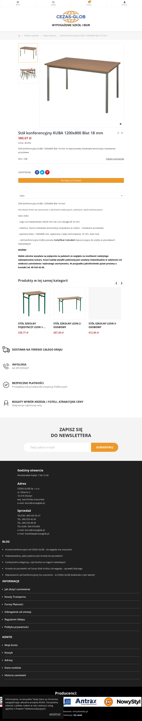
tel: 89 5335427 (20, 368)
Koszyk (9, 652)
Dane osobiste (13, 667)
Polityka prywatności (17, 627)
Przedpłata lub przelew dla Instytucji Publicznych (39, 386)
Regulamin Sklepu (15, 619)
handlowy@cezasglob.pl (37, 533)
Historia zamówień (15, 675)
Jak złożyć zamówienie (17, 589)
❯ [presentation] (122, 282)
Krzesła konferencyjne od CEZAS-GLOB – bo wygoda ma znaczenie (38, 549)
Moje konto (11, 645)
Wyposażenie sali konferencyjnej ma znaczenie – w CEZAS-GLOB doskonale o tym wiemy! (50, 574)
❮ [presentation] (116, 282)
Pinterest (47, 172)
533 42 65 (31, 519)
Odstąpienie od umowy (18, 612)
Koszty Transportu (15, 596)
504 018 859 (34, 526)
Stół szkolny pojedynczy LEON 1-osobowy (30, 327)
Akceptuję (54, 714)
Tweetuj (42, 172)
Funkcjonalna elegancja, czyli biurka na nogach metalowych (35, 562)
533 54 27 (35, 515)
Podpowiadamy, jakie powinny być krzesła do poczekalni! (34, 555)
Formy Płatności (14, 604)
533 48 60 (31, 522)
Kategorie (18, 2)
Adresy (9, 660)
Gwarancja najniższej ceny (27, 405)
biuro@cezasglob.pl (35, 503)
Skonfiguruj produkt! (71, 180)
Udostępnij (37, 172)
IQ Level (77, 715)
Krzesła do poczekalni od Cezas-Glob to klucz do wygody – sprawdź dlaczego (43, 568)
